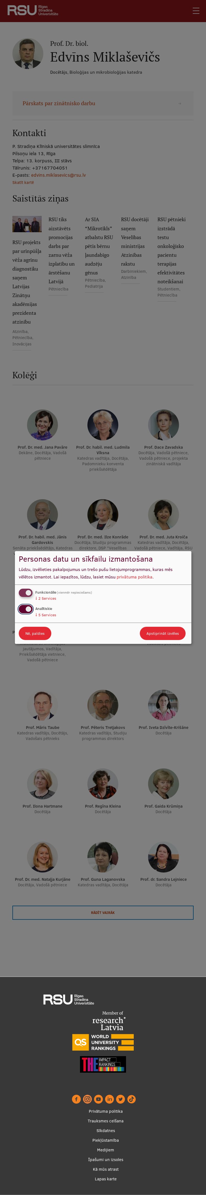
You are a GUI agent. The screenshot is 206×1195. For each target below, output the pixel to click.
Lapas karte (106, 1179)
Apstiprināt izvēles (162, 633)
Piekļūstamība (105, 1140)
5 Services (45, 615)
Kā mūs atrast (106, 1169)
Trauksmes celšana (106, 1121)
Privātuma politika (106, 1111)
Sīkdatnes (106, 1130)
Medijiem (105, 1150)
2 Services (45, 598)
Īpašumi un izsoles (105, 1159)
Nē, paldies (35, 633)
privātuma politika (135, 577)
